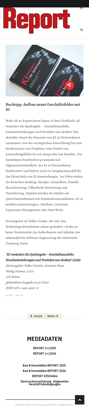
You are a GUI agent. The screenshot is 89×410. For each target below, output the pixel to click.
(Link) (76, 260)
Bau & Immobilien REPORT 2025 (44, 365)
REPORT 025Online (45, 376)
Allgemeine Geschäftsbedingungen (48, 383)
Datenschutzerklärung (36, 381)
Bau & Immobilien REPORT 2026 (44, 371)
